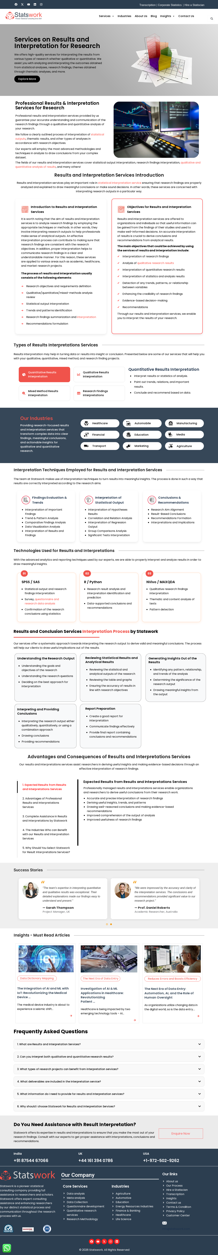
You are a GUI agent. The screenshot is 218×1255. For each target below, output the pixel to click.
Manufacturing (187, 423)
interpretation (86, 317)
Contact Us (186, 16)
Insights (167, 16)
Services (106, 16)
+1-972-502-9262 (161, 1160)
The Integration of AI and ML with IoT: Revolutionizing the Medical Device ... (43, 992)
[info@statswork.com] (164, 1223)
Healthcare (100, 423)
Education (142, 435)
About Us (141, 16)
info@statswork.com (176, 1229)
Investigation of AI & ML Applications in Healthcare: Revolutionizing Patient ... (102, 995)
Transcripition (147, 5)
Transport (99, 446)
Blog (154, 16)
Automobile (143, 423)
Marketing (142, 446)
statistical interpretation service (119, 183)
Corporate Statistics (170, 5)
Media (180, 434)
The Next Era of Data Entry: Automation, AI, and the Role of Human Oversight (169, 993)
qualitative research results (155, 263)
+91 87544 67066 (31, 1160)
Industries (124, 16)
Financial (98, 435)
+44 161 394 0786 (95, 1160)
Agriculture (184, 446)
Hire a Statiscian (194, 5)
